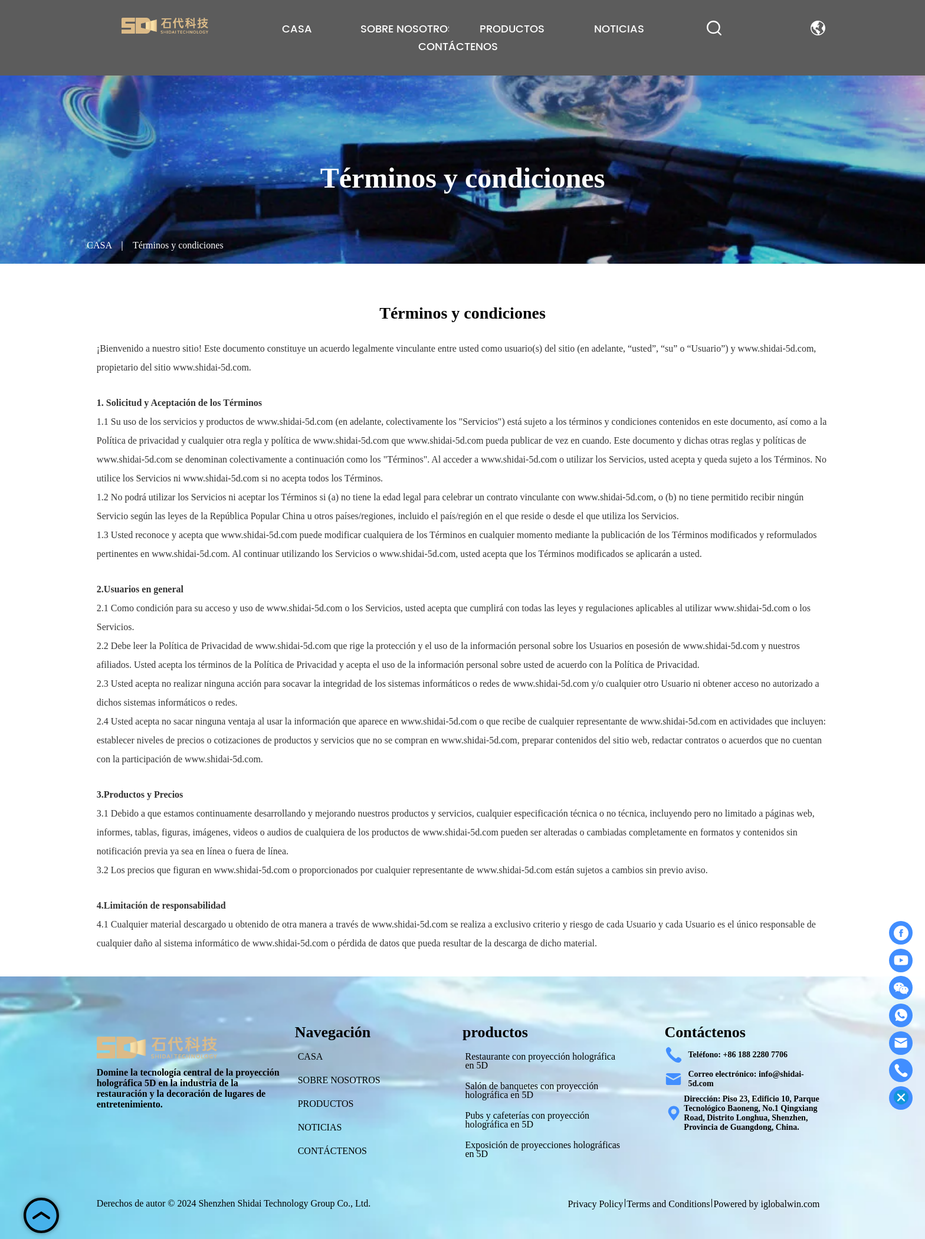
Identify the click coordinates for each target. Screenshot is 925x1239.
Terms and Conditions (668, 1204)
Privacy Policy (596, 1204)
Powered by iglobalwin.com (766, 1204)
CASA (99, 245)
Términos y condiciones (176, 245)
